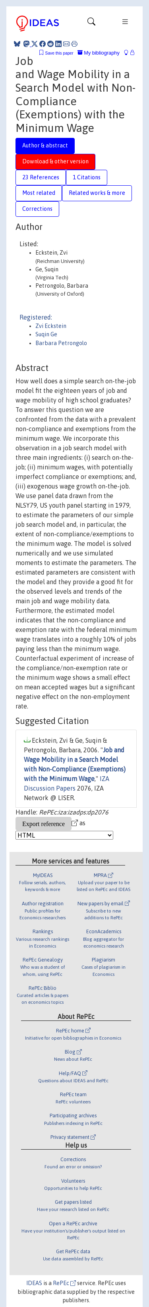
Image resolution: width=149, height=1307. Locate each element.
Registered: (35, 317)
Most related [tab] (38, 193)
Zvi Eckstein (50, 326)
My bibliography (98, 53)
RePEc (64, 1283)
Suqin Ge (46, 334)
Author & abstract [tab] (45, 145)
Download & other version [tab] (55, 161)
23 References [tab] (40, 177)
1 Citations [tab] (87, 177)
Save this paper (59, 53)
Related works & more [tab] (97, 193)
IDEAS (34, 1283)
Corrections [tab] (37, 209)
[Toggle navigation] (91, 23)
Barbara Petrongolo (61, 343)
